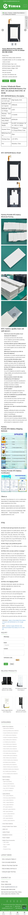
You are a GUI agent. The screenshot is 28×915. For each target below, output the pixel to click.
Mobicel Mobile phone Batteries (10, 766)
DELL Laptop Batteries (8, 802)
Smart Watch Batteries (7, 823)
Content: (6, 648)
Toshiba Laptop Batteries (9, 820)
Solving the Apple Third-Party (9, 871)
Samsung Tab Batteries (8, 783)
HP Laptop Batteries (8, 807)
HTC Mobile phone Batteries (9, 14)
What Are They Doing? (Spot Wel (10, 865)
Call (10, 913)
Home (5, 13)
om (13, 514)
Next (25, 30)
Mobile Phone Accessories (8, 840)
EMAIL (13, 80)
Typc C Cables (6, 844)
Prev (2, 30)
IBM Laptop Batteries (8, 811)
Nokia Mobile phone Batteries (10, 748)
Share (3, 913)
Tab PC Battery (5, 779)
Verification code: (8, 657)
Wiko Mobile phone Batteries (10, 757)
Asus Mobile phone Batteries (10, 739)
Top (24, 913)
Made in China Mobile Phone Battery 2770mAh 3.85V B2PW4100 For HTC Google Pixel (14, 622)
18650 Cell (4, 829)
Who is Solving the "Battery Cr (9, 859)
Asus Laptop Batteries (8, 800)
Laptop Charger (6, 832)
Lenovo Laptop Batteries (9, 813)
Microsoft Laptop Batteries (9, 809)
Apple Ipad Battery (7, 781)
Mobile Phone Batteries (19, 13)
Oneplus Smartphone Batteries (10, 737)
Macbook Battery (6, 776)
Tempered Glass (7, 849)
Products (10, 13)
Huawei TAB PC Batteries (9, 786)
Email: (5, 642)
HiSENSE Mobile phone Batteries (11, 769)
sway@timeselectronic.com (11, 886)
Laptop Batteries (6, 793)
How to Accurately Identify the (9, 862)
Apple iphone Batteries (8, 728)
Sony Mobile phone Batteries (10, 744)
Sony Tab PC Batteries (8, 788)
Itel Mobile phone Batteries (9, 762)
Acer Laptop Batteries (8, 795)
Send (6, 664)
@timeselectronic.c (8, 514)
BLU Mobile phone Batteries (9, 771)
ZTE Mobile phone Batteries (9, 753)
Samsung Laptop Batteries (9, 797)
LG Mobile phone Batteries (9, 742)
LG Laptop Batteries (8, 816)
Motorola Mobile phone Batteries (10, 751)
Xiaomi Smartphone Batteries (10, 746)
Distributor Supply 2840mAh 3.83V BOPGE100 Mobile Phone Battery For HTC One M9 (13, 627)
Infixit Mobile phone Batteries (10, 764)
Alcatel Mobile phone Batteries (10, 755)
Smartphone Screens (7, 834)
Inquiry (17, 913)
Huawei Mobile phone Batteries (10, 733)
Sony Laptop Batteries (8, 804)
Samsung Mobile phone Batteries (11, 730)
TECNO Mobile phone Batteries (10, 760)
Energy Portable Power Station (9, 826)
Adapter (5, 846)
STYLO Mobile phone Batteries (10, 773)
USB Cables (6, 842)
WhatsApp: (6, 636)
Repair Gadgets (6, 837)
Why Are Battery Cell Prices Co (9, 868)
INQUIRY (5, 80)
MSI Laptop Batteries (8, 818)
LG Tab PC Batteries (8, 790)
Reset (12, 664)
